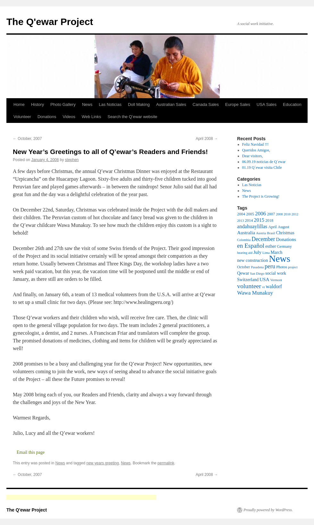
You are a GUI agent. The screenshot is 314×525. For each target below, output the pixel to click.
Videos (68, 116)
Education (292, 104)
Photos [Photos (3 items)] (281, 267)
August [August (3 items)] (283, 227)
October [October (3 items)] (243, 267)
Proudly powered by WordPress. (268, 510)
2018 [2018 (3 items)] (269, 220)
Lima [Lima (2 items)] (266, 252)
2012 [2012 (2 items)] (295, 214)
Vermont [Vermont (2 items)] (276, 280)
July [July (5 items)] (257, 252)
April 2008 (207, 138)
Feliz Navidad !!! (255, 144)
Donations (46, 116)
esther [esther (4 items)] (270, 246)
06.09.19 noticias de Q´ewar (264, 161)
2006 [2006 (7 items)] (260, 214)
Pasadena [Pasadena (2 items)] (257, 267)
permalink (166, 463)
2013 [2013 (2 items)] (240, 220)
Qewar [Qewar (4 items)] (243, 273)
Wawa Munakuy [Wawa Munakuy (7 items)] (255, 293)
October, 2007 (27, 138)
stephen (72, 160)
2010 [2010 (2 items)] (287, 214)
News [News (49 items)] (279, 259)
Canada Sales (206, 104)
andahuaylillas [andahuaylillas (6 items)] (252, 226)
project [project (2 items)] (293, 267)
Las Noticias (110, 104)
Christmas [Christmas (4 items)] (285, 232)
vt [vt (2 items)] (263, 287)
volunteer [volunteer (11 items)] (249, 285)
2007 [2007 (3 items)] (271, 214)
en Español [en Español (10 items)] (250, 245)
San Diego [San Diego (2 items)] (257, 273)
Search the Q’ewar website (132, 116)
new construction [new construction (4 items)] (252, 260)
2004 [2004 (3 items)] (241, 214)
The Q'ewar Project (49, 21)
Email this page (31, 452)
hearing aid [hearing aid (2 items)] (244, 252)
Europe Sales (237, 104)
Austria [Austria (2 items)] (261, 233)
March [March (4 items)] (277, 252)
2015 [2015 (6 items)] (259, 220)
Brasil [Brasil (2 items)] (271, 233)
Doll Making (139, 104)
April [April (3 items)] (272, 227)
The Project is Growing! (260, 196)
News (87, 104)
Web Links (91, 116)
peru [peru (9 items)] (270, 266)
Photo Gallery (63, 104)
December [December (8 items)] (263, 239)
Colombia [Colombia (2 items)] (244, 240)
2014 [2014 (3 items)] (249, 220)
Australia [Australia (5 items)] (246, 232)
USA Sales (267, 104)
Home (19, 104)
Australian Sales (171, 104)
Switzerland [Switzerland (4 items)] (248, 279)
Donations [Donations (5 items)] (286, 239)
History (37, 104)
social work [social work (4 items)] (275, 273)
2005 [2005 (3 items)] (250, 214)
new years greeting (102, 463)
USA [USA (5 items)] (264, 279)
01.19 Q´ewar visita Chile (262, 167)
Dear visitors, (252, 156)
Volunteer (22, 116)
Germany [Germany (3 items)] (284, 246)
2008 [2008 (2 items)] (279, 214)
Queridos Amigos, (256, 150)
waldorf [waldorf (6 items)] (274, 286)
